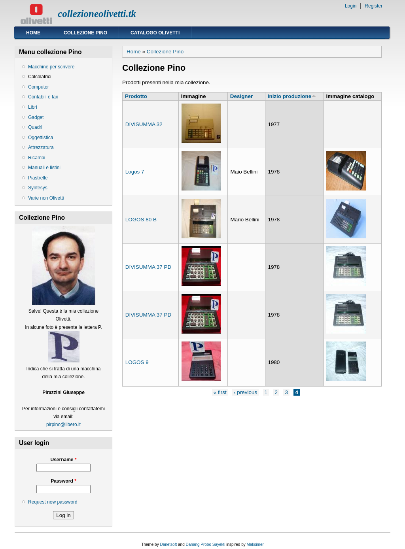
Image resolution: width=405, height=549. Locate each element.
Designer (241, 96)
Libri (32, 107)
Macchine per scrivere (51, 67)
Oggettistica (40, 137)
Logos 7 (134, 172)
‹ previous (245, 392)
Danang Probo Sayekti (205, 544)
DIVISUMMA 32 (144, 124)
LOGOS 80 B (141, 220)
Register (373, 6)
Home (33, 33)
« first (220, 392)
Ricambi (36, 157)
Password (63, 481)
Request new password (53, 502)
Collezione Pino (85, 33)
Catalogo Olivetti (155, 33)
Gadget (36, 117)
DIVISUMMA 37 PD (148, 267)
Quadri (35, 127)
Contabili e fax (43, 97)
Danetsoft (168, 544)
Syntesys (37, 188)
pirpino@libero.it (63, 424)
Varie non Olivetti (46, 198)
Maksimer (254, 544)
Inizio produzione (292, 96)
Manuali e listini (44, 167)
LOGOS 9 (137, 362)
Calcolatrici (39, 76)
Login (350, 6)
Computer (38, 87)
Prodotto (136, 96)
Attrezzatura (41, 147)
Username (63, 459)
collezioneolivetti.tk (97, 13)
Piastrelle (37, 178)
